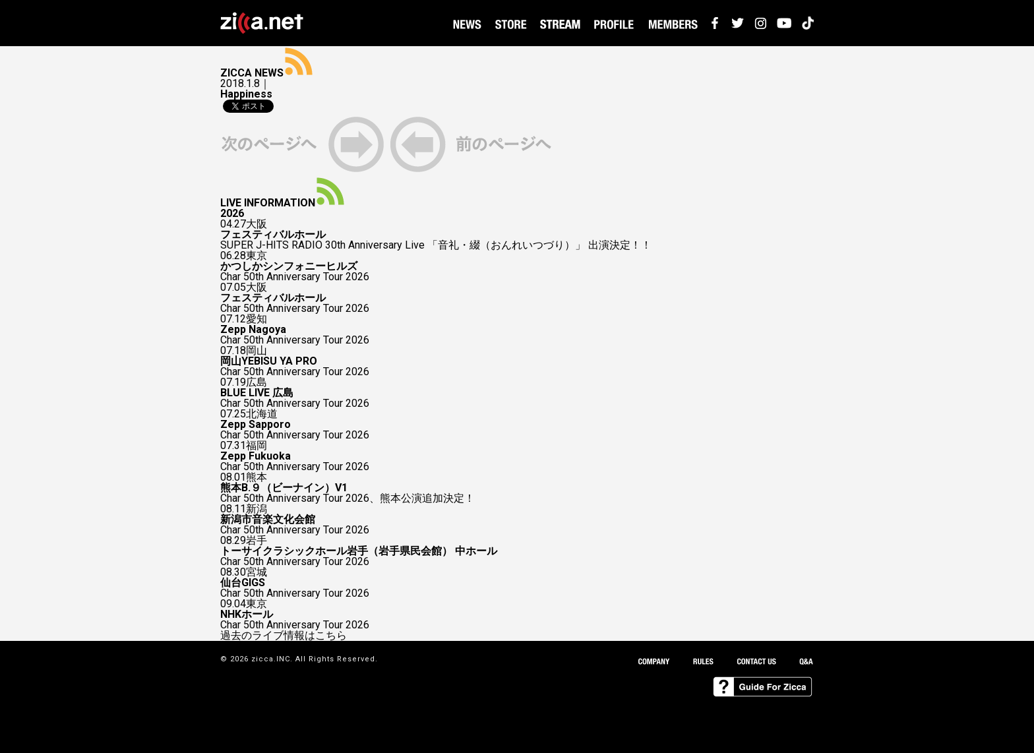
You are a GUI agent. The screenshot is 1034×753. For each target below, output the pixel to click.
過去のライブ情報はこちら (283, 635)
